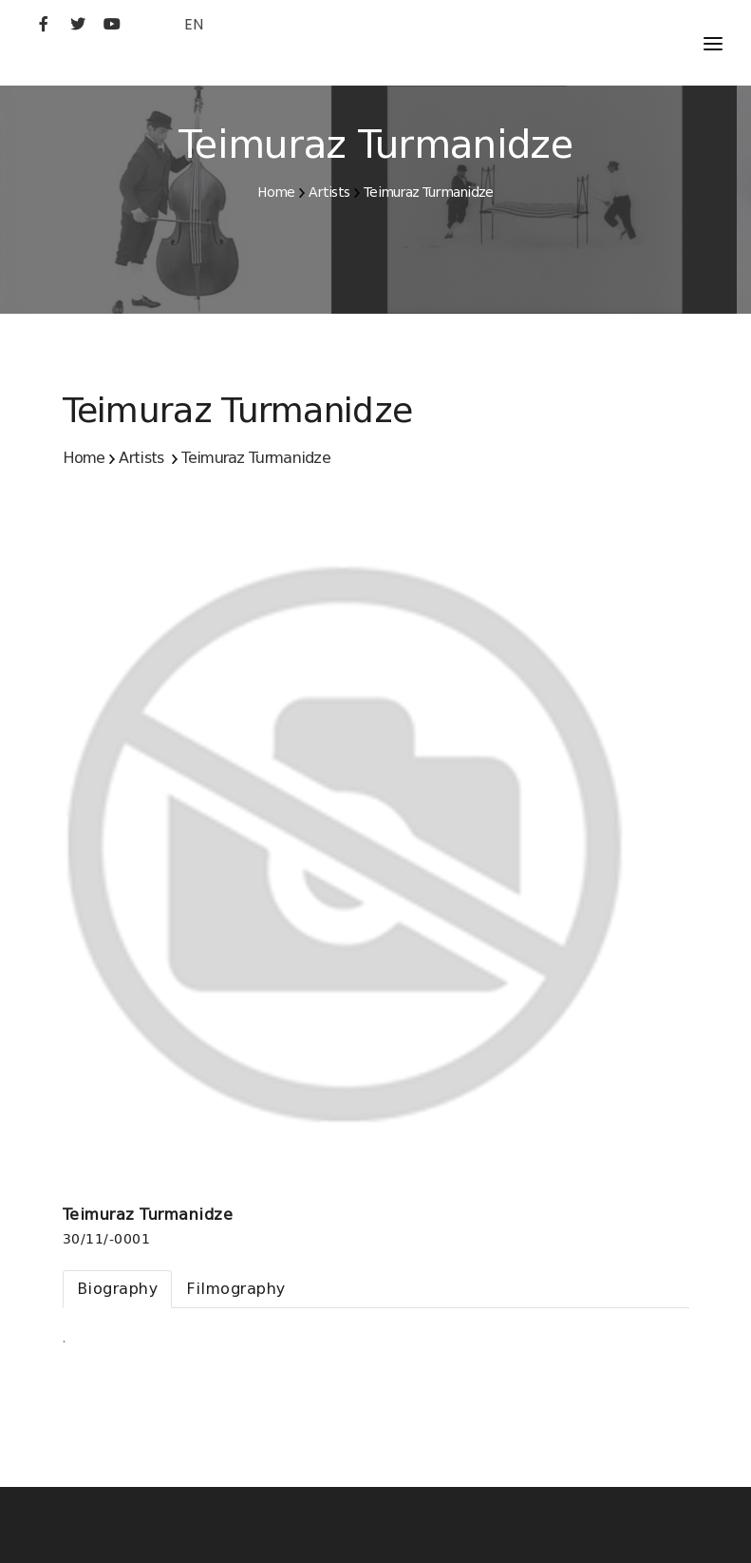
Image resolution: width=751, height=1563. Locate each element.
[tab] (118, 1289)
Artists (329, 192)
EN (193, 24)
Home (275, 192)
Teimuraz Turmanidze (429, 192)
